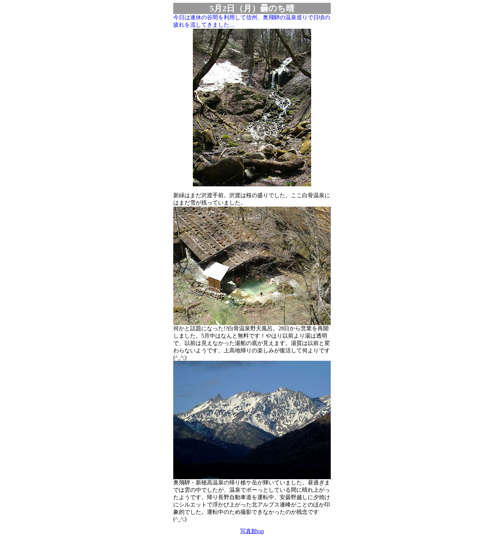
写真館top (252, 531)
